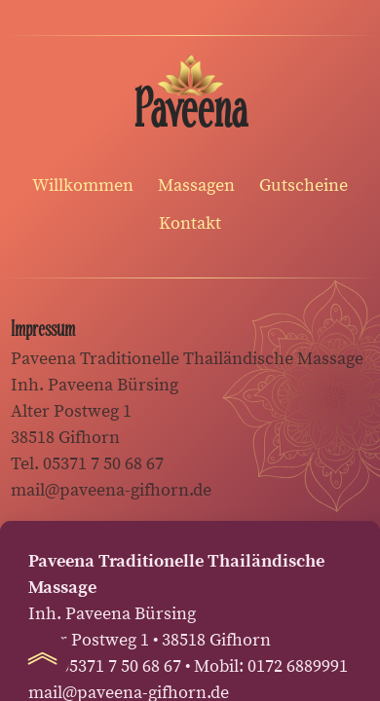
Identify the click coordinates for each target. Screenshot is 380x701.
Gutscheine (303, 186)
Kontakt (190, 224)
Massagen (196, 186)
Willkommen (82, 186)
